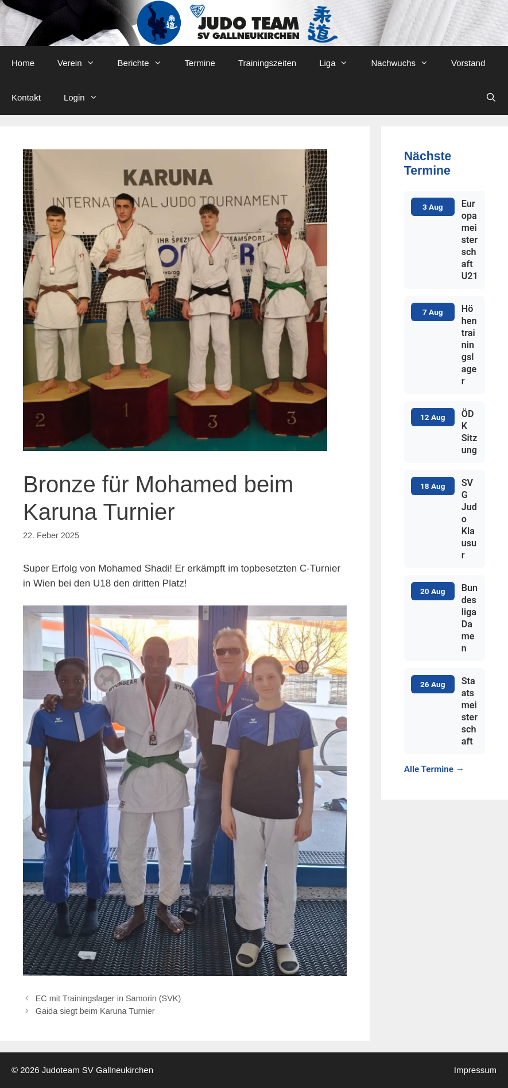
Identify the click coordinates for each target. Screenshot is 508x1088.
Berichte (145, 63)
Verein (81, 63)
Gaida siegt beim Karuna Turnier (95, 1011)
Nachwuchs (405, 63)
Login (86, 97)
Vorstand (468, 63)
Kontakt (26, 97)
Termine (200, 63)
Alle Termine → (434, 769)
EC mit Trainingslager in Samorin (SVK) (108, 998)
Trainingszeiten (267, 63)
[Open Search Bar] (491, 97)
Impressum (475, 1070)
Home (22, 63)
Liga (339, 63)
